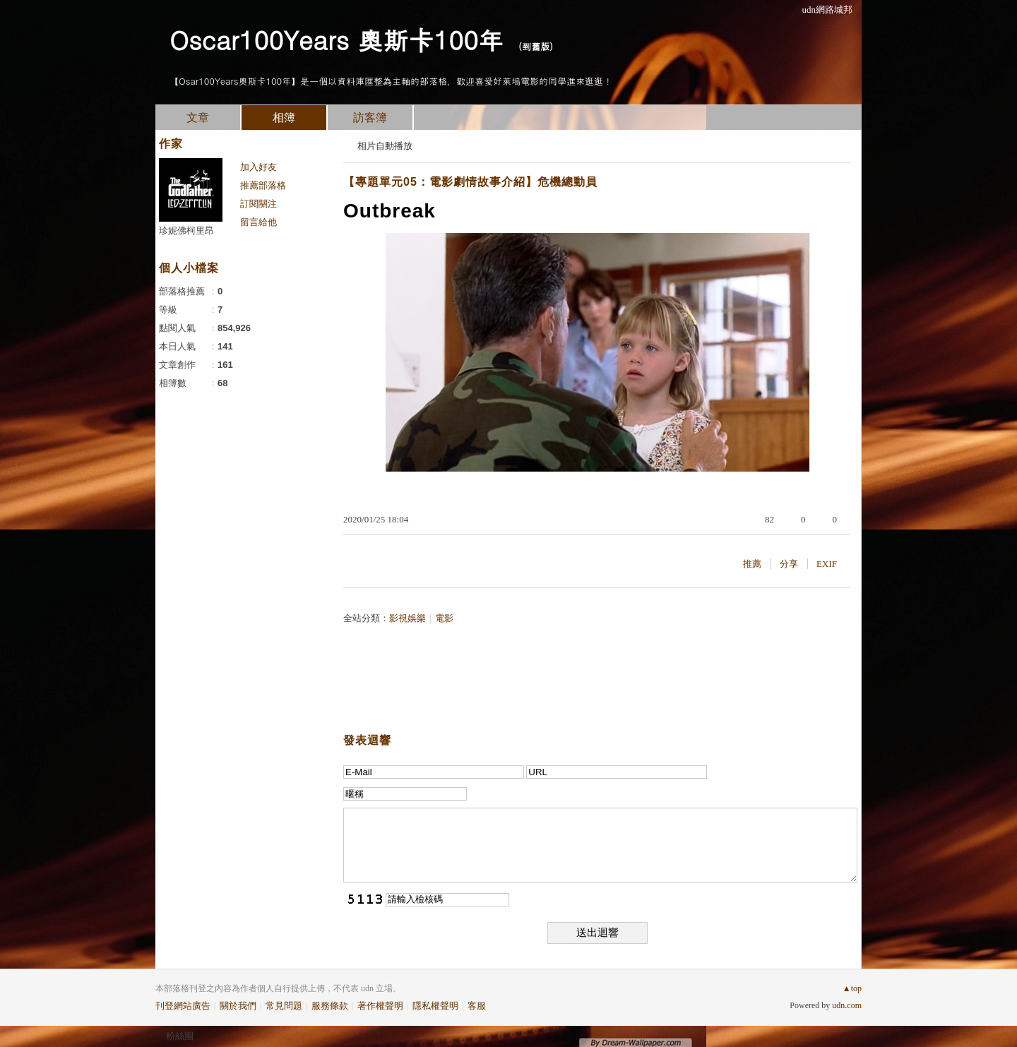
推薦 (752, 563)
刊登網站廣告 (182, 1005)
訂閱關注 (258, 203)
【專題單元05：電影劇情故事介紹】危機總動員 (470, 182)
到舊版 (535, 46)
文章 (197, 118)
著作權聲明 (380, 1005)
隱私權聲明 (435, 1005)
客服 (477, 1005)
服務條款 (329, 1005)
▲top (852, 988)
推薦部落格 (263, 185)
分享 (789, 563)
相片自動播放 (384, 145)
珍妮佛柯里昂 (186, 230)
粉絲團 (180, 1036)
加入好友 (258, 167)
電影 (444, 618)
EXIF (826, 563)
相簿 (284, 118)
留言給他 (258, 222)
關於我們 (238, 1005)
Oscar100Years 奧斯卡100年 (337, 39)
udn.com (847, 1005)
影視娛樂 (407, 618)
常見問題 (284, 1005)
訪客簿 (370, 118)
